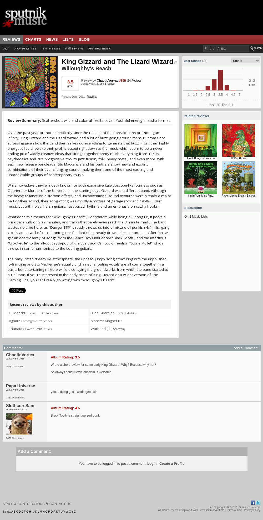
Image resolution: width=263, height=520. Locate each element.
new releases (50, 48)
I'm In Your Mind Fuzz (201, 195)
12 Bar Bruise (239, 158)
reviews (11, 39)
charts (33, 39)
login (5, 48)
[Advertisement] (221, 258)
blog (84, 39)
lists (68, 39)
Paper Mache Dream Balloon (238, 195)
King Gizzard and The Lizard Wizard (119, 61)
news (52, 39)
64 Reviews (134, 80)
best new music (99, 48)
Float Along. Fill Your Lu (201, 158)
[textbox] (226, 48)
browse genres (25, 48)
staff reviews (74, 48)
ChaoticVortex (107, 80)
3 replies (109, 83)
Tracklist (92, 96)
